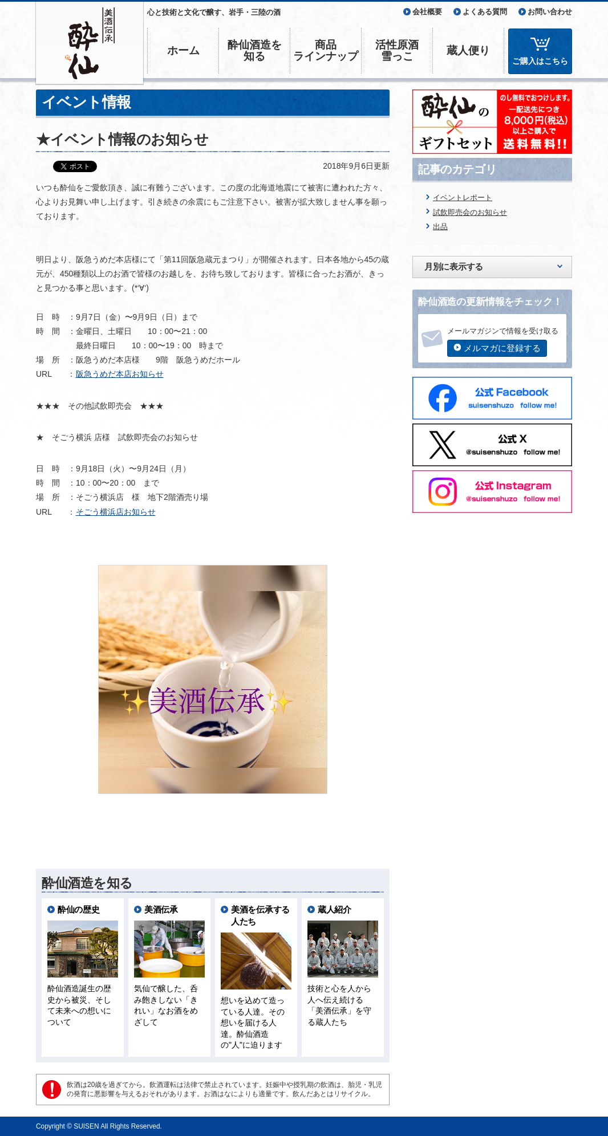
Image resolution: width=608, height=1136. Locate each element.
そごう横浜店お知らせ (116, 511)
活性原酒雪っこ (397, 50)
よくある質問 (485, 11)
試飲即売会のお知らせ (470, 212)
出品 (440, 226)
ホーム (183, 50)
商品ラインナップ (325, 50)
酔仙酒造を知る (255, 50)
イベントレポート (462, 197)
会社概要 (427, 11)
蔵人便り (468, 50)
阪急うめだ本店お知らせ (120, 373)
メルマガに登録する (502, 348)
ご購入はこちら (540, 61)
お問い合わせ (550, 11)
